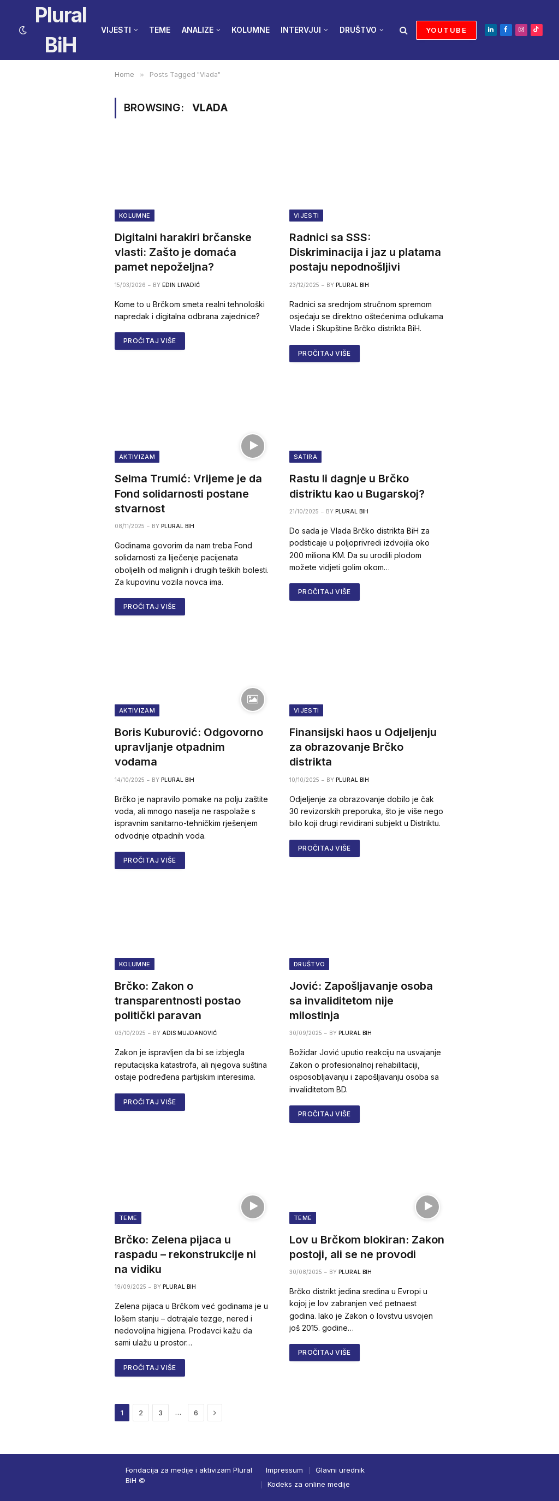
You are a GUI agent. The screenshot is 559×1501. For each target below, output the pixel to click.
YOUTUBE (446, 30)
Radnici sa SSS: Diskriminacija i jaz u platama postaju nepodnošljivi (365, 252)
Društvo (309, 964)
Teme (128, 1218)
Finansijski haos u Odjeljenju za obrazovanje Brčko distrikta (363, 747)
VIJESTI (116, 29)
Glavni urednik (340, 1470)
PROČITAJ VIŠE (149, 341)
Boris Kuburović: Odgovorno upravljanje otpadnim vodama (189, 747)
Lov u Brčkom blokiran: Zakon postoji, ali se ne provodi (366, 1247)
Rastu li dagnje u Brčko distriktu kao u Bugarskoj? (357, 486)
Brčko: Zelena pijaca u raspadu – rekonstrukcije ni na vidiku (185, 1254)
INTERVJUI (301, 29)
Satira (305, 457)
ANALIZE (197, 29)
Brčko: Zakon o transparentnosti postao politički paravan (178, 1000)
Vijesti (306, 215)
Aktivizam (137, 457)
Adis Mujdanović (189, 1033)
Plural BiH (352, 285)
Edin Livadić (181, 285)
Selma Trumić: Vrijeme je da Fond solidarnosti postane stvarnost (188, 493)
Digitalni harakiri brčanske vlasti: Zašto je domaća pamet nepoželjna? (183, 252)
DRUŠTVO (358, 29)
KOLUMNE (250, 29)
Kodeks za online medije (308, 1484)
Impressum (284, 1470)
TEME (159, 29)
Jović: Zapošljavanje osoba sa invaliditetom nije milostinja (361, 1000)
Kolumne (134, 215)
